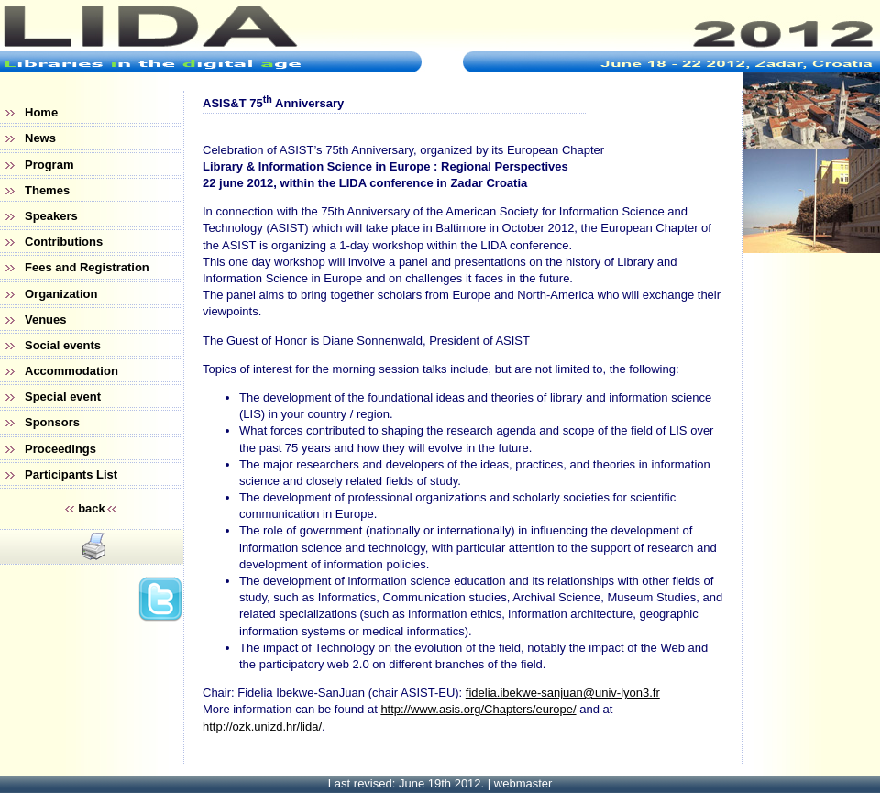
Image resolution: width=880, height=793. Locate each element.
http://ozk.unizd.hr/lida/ (262, 726)
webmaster (523, 783)
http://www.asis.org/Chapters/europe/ (478, 709)
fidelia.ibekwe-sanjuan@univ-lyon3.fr (563, 692)
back (91, 508)
